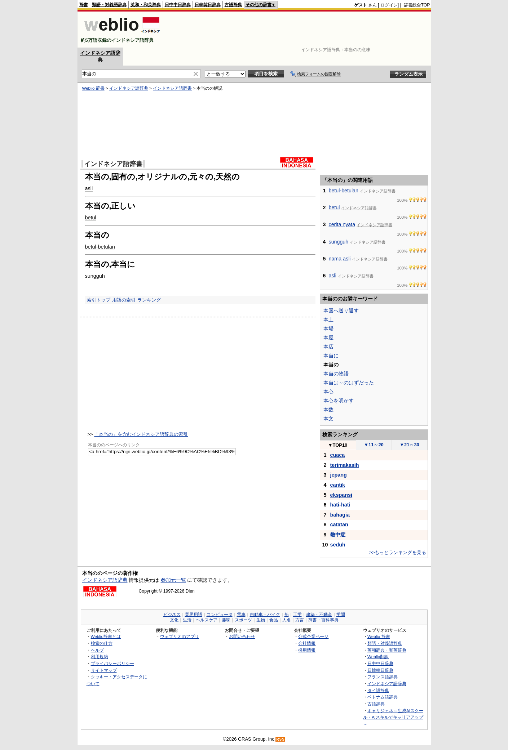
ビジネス (172, 614)
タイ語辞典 (378, 690)
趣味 (226, 620)
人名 (286, 620)
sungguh (95, 276)
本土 (328, 319)
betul (90, 217)
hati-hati (340, 505)
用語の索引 (124, 300)
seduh (337, 545)
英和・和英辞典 (146, 5)
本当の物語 (336, 373)
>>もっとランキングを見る (397, 552)
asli (89, 188)
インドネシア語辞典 (128, 88)
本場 (328, 328)
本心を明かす (338, 400)
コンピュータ (220, 614)
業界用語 (193, 614)
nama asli (340, 259)
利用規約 (99, 656)
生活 (187, 620)
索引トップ (98, 300)
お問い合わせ (242, 636)
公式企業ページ (313, 636)
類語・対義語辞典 (109, 5)
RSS (280, 739)
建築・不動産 (319, 614)
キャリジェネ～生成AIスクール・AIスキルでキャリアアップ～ (393, 717)
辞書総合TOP (417, 5)
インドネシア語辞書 (172, 88)
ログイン (389, 5)
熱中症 (337, 534)
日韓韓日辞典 (208, 5)
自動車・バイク (265, 614)
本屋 (328, 337)
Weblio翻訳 (378, 656)
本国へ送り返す (341, 310)
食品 (273, 620)
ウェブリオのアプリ (179, 636)
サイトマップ (104, 670)
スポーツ (243, 620)
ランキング (149, 300)
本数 (328, 409)
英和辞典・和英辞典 (386, 650)
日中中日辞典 (178, 5)
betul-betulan (100, 247)
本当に (331, 355)
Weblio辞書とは (106, 636)
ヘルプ (97, 650)
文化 (174, 620)
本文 (328, 418)
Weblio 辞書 (93, 88)
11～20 (374, 444)
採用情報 (306, 650)
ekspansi (341, 495)
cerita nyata (342, 224)
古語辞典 (233, 5)
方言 (299, 620)
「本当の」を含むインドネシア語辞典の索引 (141, 434)
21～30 (409, 444)
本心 (328, 391)
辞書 (83, 5)
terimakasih (344, 465)
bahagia (340, 515)
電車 (241, 614)
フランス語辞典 (382, 676)
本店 (328, 346)
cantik (337, 485)
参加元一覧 (173, 580)
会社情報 (306, 643)
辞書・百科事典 (323, 620)
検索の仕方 (101, 643)
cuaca (337, 455)
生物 (260, 620)
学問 (340, 614)
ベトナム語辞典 (382, 697)
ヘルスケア (206, 620)
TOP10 (338, 445)
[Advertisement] (299, 29)
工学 (297, 614)
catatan (339, 524)
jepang (338, 475)
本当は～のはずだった (348, 382)
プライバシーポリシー (112, 663)
